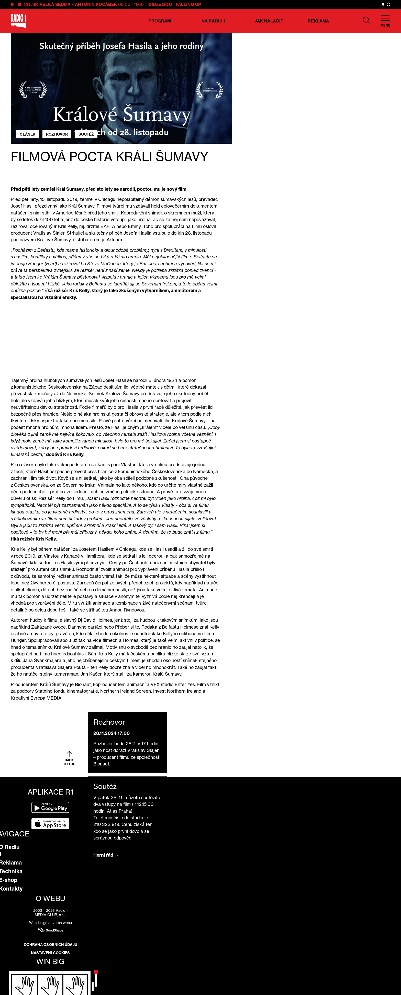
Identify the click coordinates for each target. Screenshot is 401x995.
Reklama (318, 20)
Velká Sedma (55, 4)
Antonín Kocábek (96, 4)
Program (159, 20)
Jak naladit (269, 20)
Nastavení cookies (50, 953)
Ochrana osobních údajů (50, 944)
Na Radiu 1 (213, 20)
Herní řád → (106, 855)
